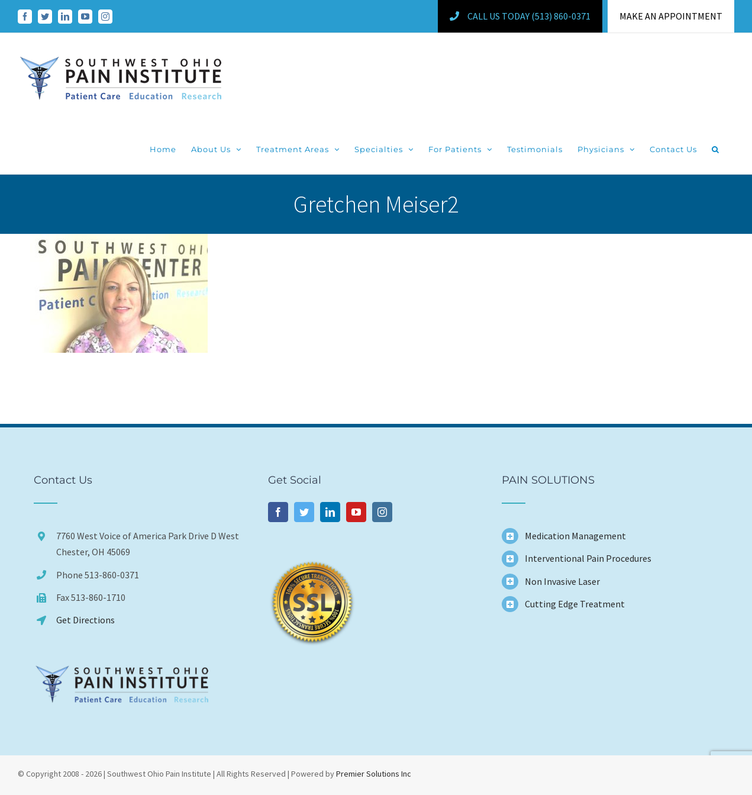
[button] (715, 149)
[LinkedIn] (330, 512)
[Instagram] (382, 512)
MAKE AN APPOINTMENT (670, 16)
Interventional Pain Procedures (588, 558)
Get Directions (85, 620)
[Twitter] (304, 512)
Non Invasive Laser (562, 581)
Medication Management (575, 536)
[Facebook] (278, 512)
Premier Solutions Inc (373, 773)
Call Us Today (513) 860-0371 (520, 16)
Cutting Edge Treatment (575, 604)
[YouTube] (356, 512)
